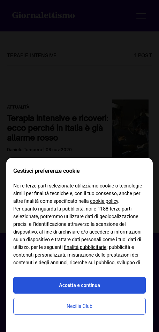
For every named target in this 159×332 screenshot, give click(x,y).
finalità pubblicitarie (85, 247)
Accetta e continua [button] (79, 285)
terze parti (120, 209)
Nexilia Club (79, 306)
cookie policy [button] (104, 201)
